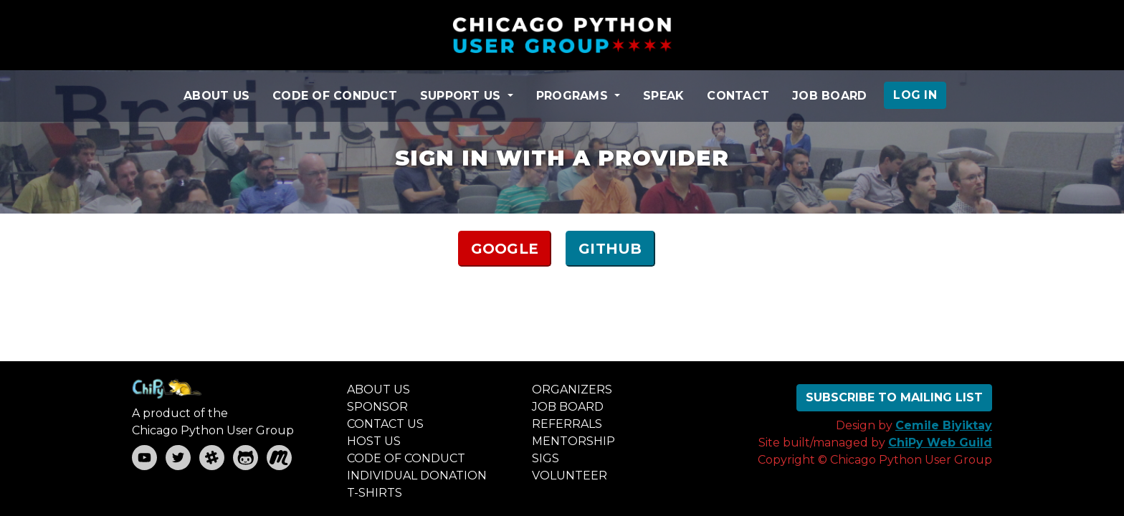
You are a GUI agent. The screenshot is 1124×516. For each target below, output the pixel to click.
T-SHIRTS (374, 493)
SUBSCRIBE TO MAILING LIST (894, 397)
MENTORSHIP (573, 441)
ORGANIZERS (572, 389)
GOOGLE (505, 248)
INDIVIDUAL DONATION (417, 475)
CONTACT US (385, 424)
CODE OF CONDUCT (334, 95)
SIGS (545, 458)
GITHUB (610, 248)
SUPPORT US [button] (462, 95)
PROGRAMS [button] (573, 95)
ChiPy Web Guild (940, 442)
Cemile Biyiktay (943, 425)
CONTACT (738, 95)
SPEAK (663, 95)
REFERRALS (567, 424)
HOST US (374, 441)
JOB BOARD (829, 95)
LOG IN (915, 95)
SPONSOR (377, 407)
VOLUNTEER (569, 475)
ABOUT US (216, 95)
